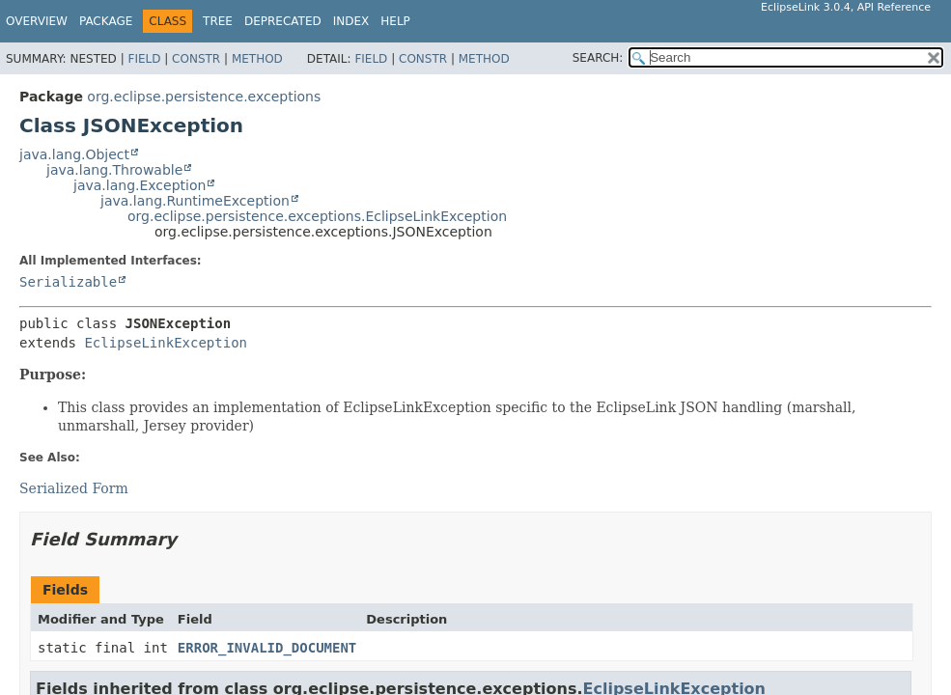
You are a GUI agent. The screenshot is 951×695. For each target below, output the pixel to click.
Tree (218, 21)
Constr (196, 59)
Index (351, 21)
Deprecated (283, 21)
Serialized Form (73, 488)
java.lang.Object (74, 154)
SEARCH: (598, 58)
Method (257, 59)
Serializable (68, 282)
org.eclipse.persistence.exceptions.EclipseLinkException (317, 216)
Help (395, 21)
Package (105, 21)
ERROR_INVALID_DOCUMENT (267, 647)
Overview (37, 21)
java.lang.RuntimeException (195, 200)
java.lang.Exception (139, 185)
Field (143, 59)
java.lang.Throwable (114, 170)
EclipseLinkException (165, 342)
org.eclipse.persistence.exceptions (204, 96)
